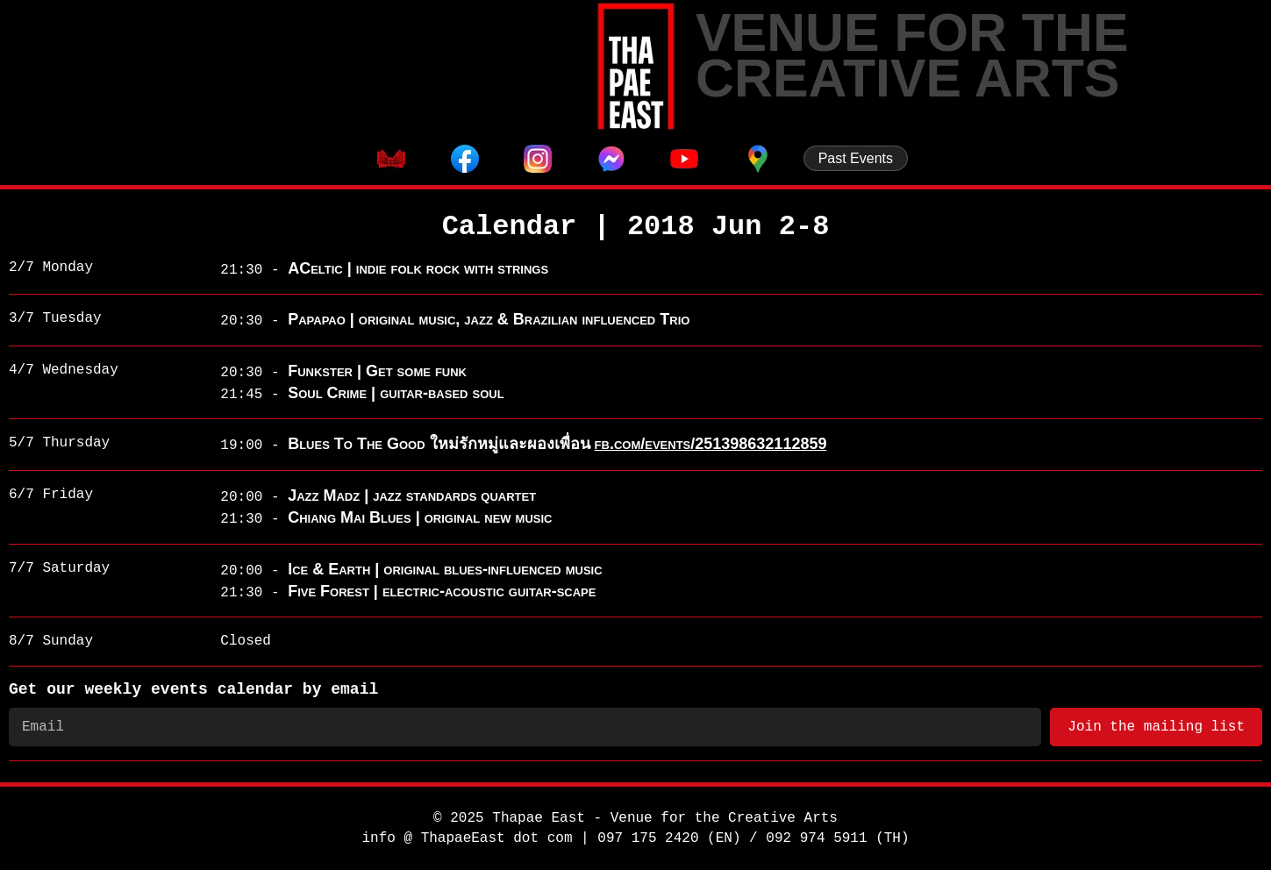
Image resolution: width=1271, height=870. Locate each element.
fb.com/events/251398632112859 (711, 444)
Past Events (855, 158)
